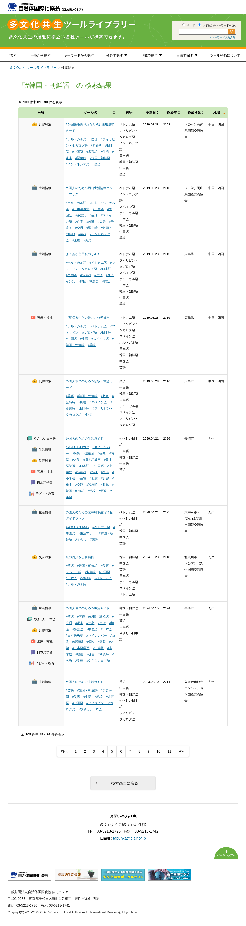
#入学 (76, 459)
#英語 (96, 164)
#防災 (93, 139)
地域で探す (149, 55)
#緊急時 (80, 158)
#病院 (102, 642)
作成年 (172, 112)
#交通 (79, 228)
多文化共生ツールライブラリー (33, 68)
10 (158, 751)
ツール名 (90, 112)
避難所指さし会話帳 (80, 557)
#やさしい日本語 (77, 447)
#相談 (94, 472)
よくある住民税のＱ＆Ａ (83, 254)
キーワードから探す (79, 55)
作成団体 (194, 112)
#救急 (105, 396)
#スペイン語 (100, 339)
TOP (12, 55)
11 (169, 751)
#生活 (105, 152)
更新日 (151, 112)
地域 (216, 112)
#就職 (90, 221)
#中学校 (98, 648)
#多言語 (92, 152)
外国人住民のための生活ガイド (88, 608)
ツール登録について (225, 55)
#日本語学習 (80, 648)
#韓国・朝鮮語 (100, 158)
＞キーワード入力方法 (222, 37)
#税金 (90, 654)
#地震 (94, 478)
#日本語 (98, 209)
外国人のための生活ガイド (84, 438)
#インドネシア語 (77, 164)
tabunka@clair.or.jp (129, 838)
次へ (181, 751)
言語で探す (184, 55)
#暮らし (80, 539)
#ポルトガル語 (76, 139)
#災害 (102, 221)
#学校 (82, 234)
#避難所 (96, 145)
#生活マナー (87, 533)
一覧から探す (41, 55)
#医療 (76, 240)
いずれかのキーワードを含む (217, 25)
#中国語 (77, 152)
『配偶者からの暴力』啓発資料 (88, 317)
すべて (188, 25)
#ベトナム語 (98, 262)
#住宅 (79, 221)
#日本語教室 (80, 209)
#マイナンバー (96, 635)
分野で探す (114, 55)
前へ (64, 751)
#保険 (102, 453)
